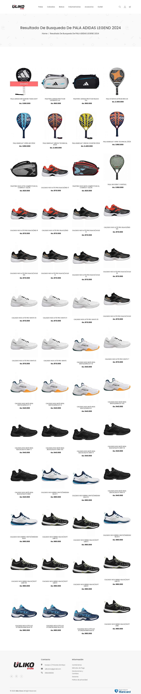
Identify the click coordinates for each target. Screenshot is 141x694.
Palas (40, 7)
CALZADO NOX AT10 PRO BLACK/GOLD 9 (55, 274)
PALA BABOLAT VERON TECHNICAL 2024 (55, 144)
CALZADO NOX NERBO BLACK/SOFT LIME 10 (117, 581)
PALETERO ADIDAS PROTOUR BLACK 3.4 (86, 100)
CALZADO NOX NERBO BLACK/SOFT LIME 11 (86, 541)
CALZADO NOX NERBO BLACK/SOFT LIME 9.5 (24, 582)
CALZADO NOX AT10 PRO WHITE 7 (117, 360)
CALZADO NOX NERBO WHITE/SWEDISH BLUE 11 (55, 494)
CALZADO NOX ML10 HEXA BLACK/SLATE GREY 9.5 (55, 449)
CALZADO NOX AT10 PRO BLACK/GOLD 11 (86, 232)
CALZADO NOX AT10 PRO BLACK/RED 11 (55, 188)
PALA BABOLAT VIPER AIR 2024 (24, 144)
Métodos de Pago (78, 668)
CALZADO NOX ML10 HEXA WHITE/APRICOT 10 (86, 363)
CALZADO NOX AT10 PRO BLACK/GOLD (117, 317)
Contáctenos (77, 665)
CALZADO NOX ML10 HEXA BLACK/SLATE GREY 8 (117, 492)
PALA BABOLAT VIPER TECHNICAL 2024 (117, 142)
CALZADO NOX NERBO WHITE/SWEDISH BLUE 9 (117, 536)
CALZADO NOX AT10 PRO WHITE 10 (86, 320)
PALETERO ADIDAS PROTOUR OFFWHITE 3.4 (55, 100)
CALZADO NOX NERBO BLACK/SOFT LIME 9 (55, 582)
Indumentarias (74, 7)
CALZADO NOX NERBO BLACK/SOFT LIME (117, 625)
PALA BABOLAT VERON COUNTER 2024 (86, 144)
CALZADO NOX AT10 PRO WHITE (55, 361)
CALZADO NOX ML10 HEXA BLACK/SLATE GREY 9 (86, 452)
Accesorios (89, 7)
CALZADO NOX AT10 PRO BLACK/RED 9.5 (117, 228)
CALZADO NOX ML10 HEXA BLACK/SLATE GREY (24, 494)
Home (44, 33)
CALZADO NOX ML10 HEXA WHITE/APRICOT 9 (24, 405)
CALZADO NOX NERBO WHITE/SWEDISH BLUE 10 (86, 497)
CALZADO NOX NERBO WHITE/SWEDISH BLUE (23, 538)
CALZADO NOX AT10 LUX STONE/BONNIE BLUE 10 (24, 627)
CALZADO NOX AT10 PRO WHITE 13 (24, 319)
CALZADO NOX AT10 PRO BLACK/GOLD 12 (86, 276)
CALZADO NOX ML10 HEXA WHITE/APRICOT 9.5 (117, 403)
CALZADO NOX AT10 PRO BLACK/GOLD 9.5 (23, 274)
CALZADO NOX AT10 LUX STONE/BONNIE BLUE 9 (86, 630)
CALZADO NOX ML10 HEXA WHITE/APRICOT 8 (55, 405)
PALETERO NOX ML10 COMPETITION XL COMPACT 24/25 (86, 187)
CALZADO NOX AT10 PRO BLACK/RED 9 (23, 231)
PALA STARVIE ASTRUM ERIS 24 (117, 99)
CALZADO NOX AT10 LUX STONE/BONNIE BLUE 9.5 (55, 627)
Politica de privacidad (79, 680)
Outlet (100, 7)
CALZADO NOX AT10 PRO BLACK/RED (55, 231)
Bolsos (61, 7)
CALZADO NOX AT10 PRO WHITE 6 (24, 361)
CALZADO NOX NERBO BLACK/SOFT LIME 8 (86, 586)
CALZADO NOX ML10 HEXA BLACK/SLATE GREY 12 (117, 447)
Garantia (75, 677)
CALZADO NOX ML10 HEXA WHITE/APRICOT (86, 408)
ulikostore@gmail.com (53, 669)
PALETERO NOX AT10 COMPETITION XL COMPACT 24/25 (24, 187)
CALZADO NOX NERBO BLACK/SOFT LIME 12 (55, 538)
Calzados (51, 7)
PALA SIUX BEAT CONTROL (117, 185)
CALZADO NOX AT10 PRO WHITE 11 (55, 319)
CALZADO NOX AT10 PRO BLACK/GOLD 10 (117, 273)
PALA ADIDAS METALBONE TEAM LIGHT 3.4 (24, 100)
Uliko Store (19, 691)
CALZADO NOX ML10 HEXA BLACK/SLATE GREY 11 (24, 449)
